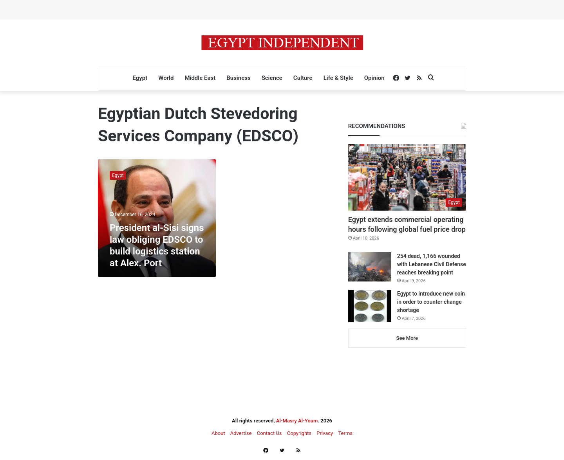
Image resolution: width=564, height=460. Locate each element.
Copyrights (299, 433)
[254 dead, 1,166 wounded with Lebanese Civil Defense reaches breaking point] (369, 266)
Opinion (374, 77)
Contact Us (269, 433)
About (218, 433)
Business (238, 77)
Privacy (324, 433)
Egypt (139, 77)
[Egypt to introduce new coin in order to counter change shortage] (369, 306)
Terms (345, 433)
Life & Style (338, 77)
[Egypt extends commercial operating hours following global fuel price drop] (407, 177)
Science (272, 77)
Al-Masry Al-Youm (297, 421)
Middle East (199, 77)
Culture (303, 77)
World (166, 77)
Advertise (241, 433)
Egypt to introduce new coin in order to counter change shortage (431, 301)
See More (407, 338)
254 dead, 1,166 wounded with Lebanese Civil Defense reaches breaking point (431, 264)
